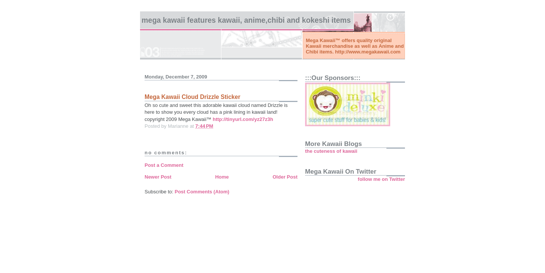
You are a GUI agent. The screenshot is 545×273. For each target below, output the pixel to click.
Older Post (284, 177)
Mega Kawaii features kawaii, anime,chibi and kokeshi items (246, 20)
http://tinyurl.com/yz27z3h (243, 119)
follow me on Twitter (381, 179)
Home (222, 177)
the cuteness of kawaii (331, 151)
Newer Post (158, 177)
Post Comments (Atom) (202, 192)
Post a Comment (164, 165)
